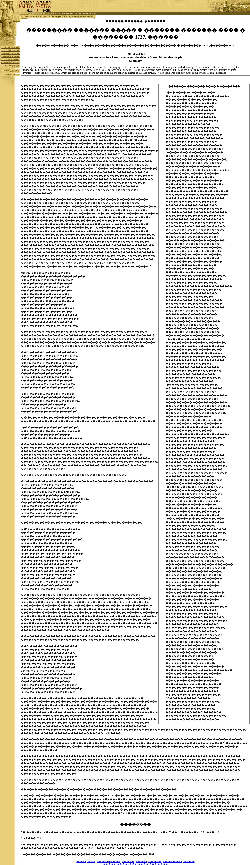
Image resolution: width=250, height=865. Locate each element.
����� (91, 862)
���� (153, 864)
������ (81, 862)
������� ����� (126, 864)
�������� (128, 862)
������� (102, 862)
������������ (172, 862)
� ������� (154, 862)
